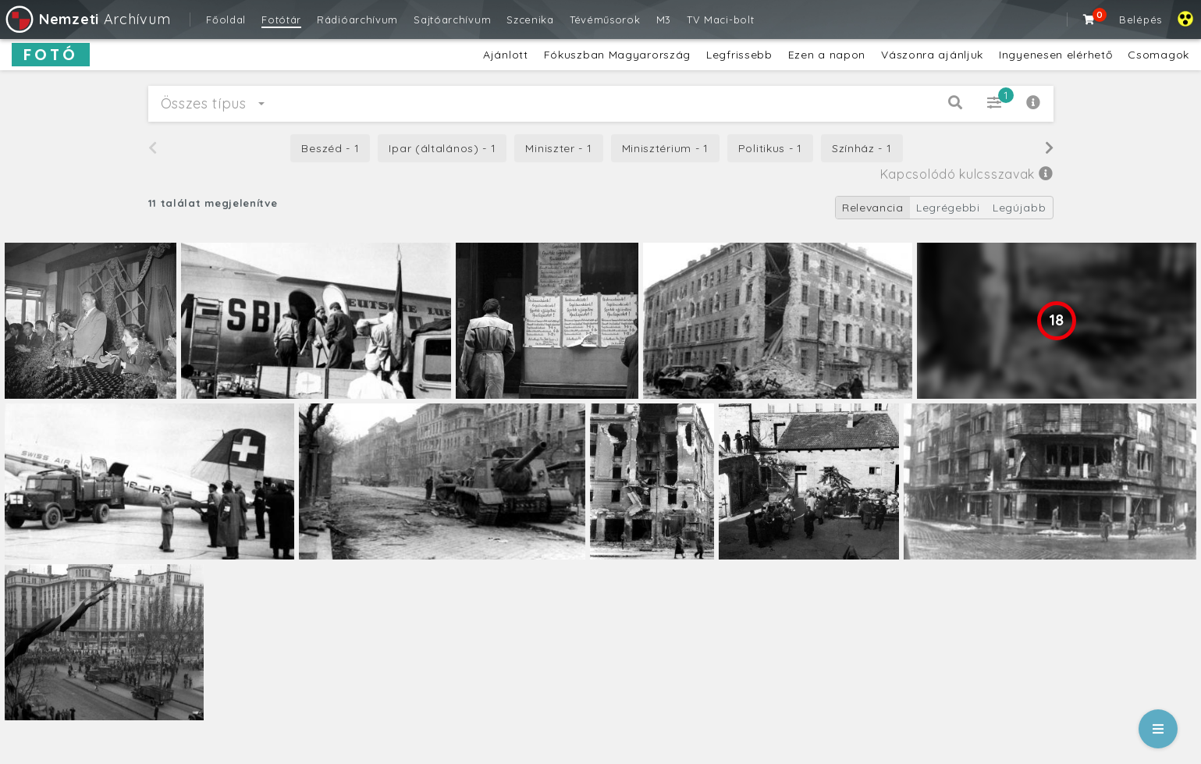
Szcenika (530, 19)
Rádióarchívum (357, 19)
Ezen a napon (826, 55)
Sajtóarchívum (452, 19)
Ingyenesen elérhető (1055, 55)
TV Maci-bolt (720, 19)
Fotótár (281, 19)
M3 (663, 19)
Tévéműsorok (605, 19)
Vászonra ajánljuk (932, 55)
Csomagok (1158, 55)
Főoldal (226, 19)
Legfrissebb (739, 55)
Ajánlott (505, 55)
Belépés (1140, 19)
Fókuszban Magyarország (617, 55)
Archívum (87, 19)
